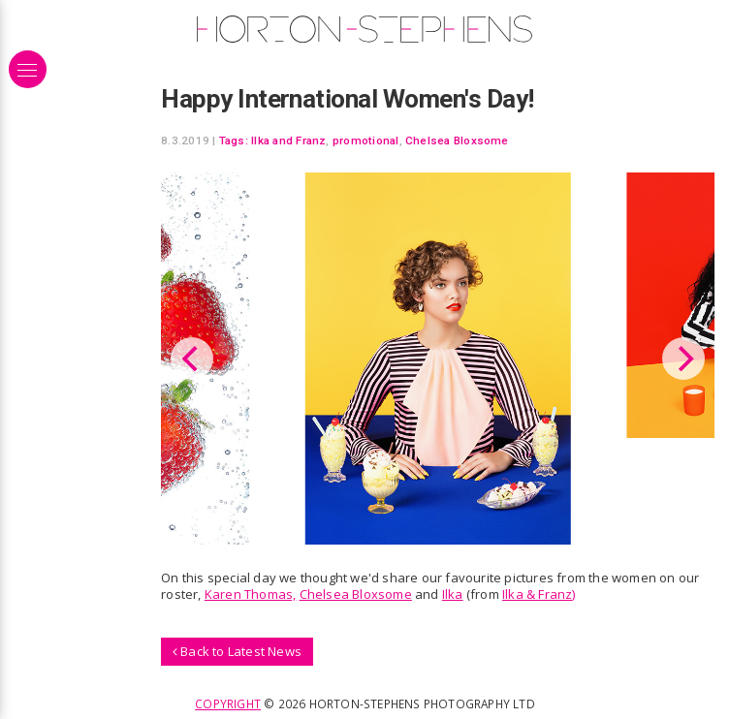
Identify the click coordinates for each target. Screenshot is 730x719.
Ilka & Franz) (539, 594)
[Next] (683, 358)
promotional (366, 140)
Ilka (452, 594)
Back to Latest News (237, 651)
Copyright (228, 703)
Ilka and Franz (288, 140)
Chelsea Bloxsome (457, 140)
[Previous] (192, 358)
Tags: (233, 140)
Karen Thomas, (251, 594)
